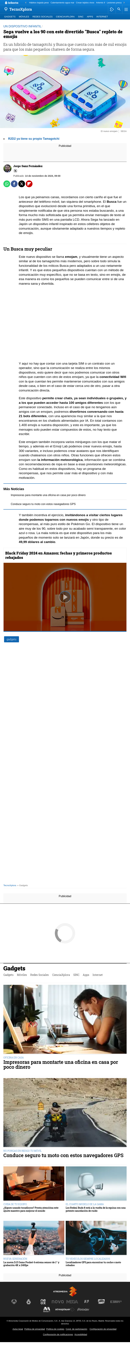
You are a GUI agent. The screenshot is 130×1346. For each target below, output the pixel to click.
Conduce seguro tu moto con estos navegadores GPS (43, 504)
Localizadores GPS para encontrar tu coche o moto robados (93, 1264)
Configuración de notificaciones (58, 1334)
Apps (90, 16)
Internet (102, 16)
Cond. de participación (76, 1329)
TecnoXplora (9, 885)
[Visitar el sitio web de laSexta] (29, 1301)
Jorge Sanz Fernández (27, 166)
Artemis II (100, 2)
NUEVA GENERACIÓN (15, 1258)
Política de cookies (55, 1329)
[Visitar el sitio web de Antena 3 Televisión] (14, 1301)
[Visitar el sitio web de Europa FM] (116, 1301)
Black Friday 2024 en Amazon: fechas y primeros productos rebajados (58, 555)
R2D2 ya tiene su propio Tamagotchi (33, 138)
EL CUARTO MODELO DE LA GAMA (85, 1204)
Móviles (24, 16)
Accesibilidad (80, 1334)
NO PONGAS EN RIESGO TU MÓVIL (22, 1150)
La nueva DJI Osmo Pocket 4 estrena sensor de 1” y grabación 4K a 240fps (31, 1264)
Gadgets (9, 16)
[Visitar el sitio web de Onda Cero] (101, 1301)
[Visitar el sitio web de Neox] (43, 1301)
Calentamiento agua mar (62, 2)
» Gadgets (22, 885)
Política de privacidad (34, 1329)
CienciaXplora (65, 16)
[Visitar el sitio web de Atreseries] (87, 1301)
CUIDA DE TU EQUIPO (15, 1204)
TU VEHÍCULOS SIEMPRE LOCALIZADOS (88, 1258)
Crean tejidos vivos (85, 2)
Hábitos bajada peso (39, 2)
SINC (80, 16)
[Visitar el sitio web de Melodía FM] (47, 1309)
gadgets (11, 639)
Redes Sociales (42, 16)
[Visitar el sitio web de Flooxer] (83, 1309)
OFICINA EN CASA (13, 1057)
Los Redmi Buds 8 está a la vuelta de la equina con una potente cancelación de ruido (96, 1209)
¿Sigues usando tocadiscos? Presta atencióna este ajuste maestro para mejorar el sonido (30, 1209)
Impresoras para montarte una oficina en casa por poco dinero (48, 495)
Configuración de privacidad (103, 1329)
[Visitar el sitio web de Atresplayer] (65, 1309)
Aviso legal (18, 1329)
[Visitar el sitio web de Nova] (58, 1301)
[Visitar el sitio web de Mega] (72, 1301)
